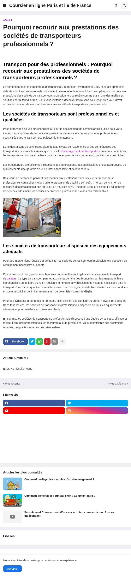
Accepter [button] (12, 568)
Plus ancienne (117, 383)
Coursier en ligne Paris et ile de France (50, 5)
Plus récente (12, 383)
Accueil (7, 20)
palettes (11, 278)
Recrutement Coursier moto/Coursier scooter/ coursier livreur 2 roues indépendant (69, 514)
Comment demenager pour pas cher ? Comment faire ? (59, 495)
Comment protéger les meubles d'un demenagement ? (59, 479)
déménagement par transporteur (80, 151)
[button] (4, 5)
